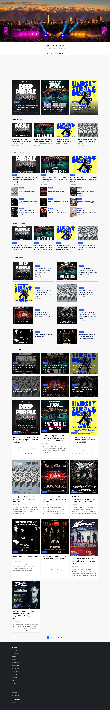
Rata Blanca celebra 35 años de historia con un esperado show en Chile (43, 314)
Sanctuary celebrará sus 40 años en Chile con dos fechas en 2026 (84, 561)
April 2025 (14, 686)
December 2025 (16, 662)
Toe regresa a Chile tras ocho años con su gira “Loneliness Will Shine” (87, 141)
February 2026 (15, 656)
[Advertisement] (55, 66)
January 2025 (15, 692)
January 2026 (15, 659)
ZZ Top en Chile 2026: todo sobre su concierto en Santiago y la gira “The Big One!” (58, 212)
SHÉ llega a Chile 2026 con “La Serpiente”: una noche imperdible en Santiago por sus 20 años (28, 212)
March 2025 (15, 689)
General (16, 102)
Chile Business (55, 45)
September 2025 (16, 671)
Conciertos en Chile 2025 (55, 53)
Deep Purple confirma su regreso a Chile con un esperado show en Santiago (26, 107)
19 (59, 637)
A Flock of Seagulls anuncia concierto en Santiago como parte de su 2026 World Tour (53, 107)
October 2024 (15, 695)
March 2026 (15, 653)
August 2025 (15, 674)
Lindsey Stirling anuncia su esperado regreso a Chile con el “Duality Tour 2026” (83, 107)
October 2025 (15, 668)
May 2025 (14, 683)
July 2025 (14, 677)
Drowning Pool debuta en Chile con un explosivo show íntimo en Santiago (87, 336)
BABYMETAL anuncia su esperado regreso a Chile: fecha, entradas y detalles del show (86, 191)
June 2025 (14, 680)
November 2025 (16, 665)
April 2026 (14, 650)
